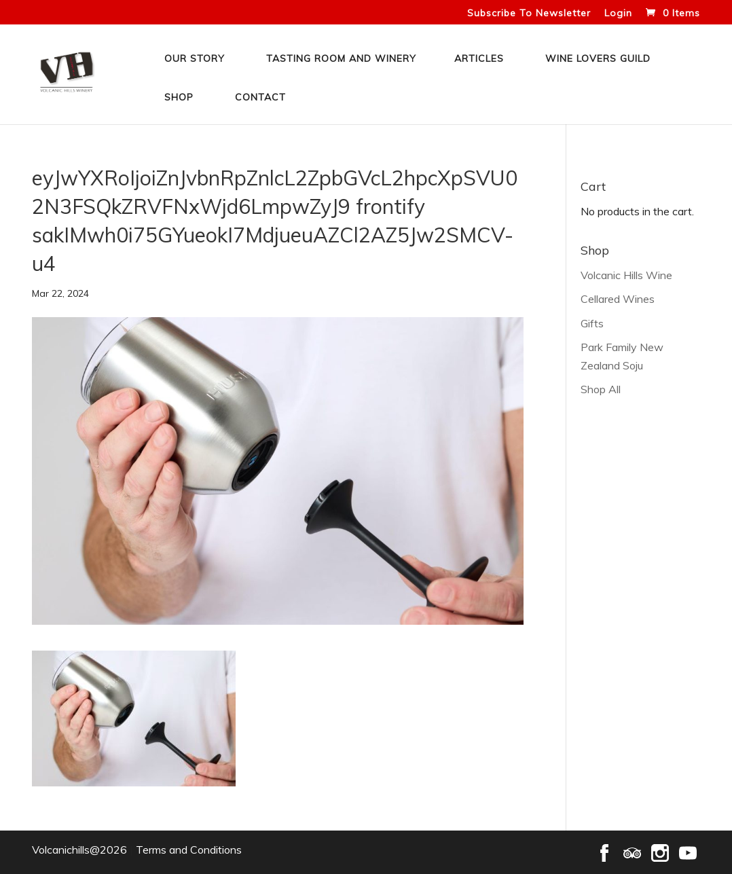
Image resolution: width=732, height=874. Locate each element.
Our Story (194, 58)
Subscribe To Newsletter (529, 13)
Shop (179, 97)
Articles (479, 58)
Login (618, 13)
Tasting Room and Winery (341, 58)
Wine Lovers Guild (598, 58)
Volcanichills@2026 (79, 849)
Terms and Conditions (189, 849)
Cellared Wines (618, 299)
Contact (260, 97)
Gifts (592, 323)
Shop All (601, 389)
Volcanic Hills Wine (626, 275)
